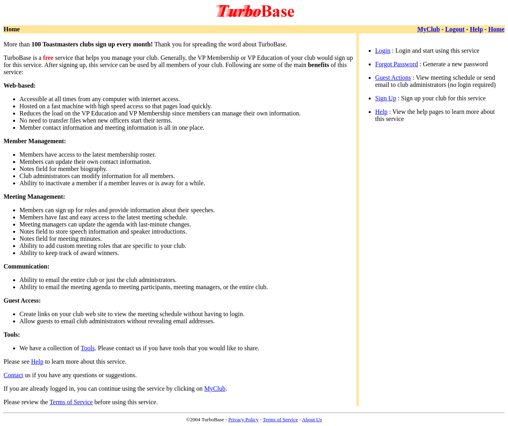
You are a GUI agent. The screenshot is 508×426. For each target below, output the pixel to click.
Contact (13, 375)
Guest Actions (393, 77)
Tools (87, 348)
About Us (312, 419)
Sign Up (385, 98)
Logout (455, 29)
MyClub (428, 29)
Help (476, 29)
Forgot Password (396, 64)
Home (496, 29)
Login (382, 50)
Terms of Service (71, 402)
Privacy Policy (243, 419)
